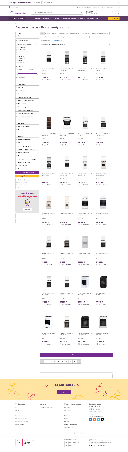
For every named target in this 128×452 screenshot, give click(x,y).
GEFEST (20, 56)
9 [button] (74, 361)
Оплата (118, 7)
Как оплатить (67, 410)
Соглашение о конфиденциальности (74, 433)
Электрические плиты (22, 182)
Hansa (20, 60)
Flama (20, 54)
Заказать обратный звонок (96, 411)
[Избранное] (108, 12)
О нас (16, 407)
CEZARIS (20, 47)
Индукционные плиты (22, 187)
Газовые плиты (22, 35)
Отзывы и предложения (70, 424)
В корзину (49, 79)
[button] (37, 2)
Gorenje (20, 58)
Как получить (67, 413)
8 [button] (70, 361)
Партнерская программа (21, 418)
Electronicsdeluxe (23, 52)
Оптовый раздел (19, 424)
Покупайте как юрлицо (85, 7)
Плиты (20, 33)
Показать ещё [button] (76, 355)
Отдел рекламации (69, 427)
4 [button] (54, 361)
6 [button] (62, 361)
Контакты (17, 410)
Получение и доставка (107, 7)
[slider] (17, 73)
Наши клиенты (19, 416)
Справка (66, 430)
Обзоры (66, 421)
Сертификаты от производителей (24, 413)
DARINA (20, 50)
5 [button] (58, 361)
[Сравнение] (112, 11)
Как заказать (67, 407)
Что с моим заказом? (113, 13)
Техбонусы (96, 7)
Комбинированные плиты (23, 185)
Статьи (66, 418)
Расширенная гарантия (46, 407)
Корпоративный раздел (21, 421)
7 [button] (66, 361)
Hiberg (20, 62)
